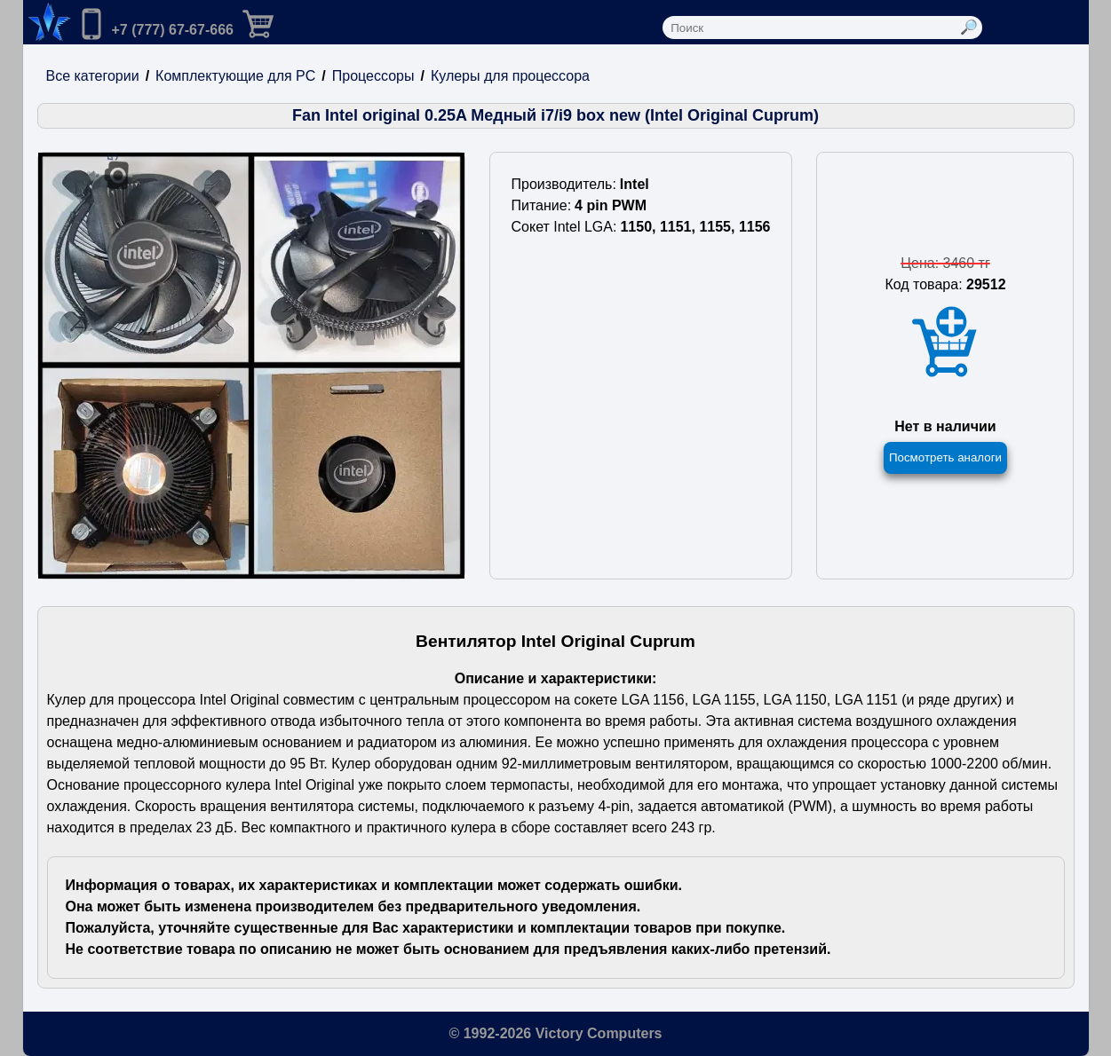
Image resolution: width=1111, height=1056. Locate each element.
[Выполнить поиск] (968, 27)
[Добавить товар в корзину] (945, 342)
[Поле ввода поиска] (810, 27)
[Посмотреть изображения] (251, 365)
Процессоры (373, 75)
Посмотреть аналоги (945, 457)
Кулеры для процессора (510, 75)
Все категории (92, 75)
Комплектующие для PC (235, 75)
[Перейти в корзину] (272, 22)
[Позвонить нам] (154, 25)
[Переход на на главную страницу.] (47, 22)
